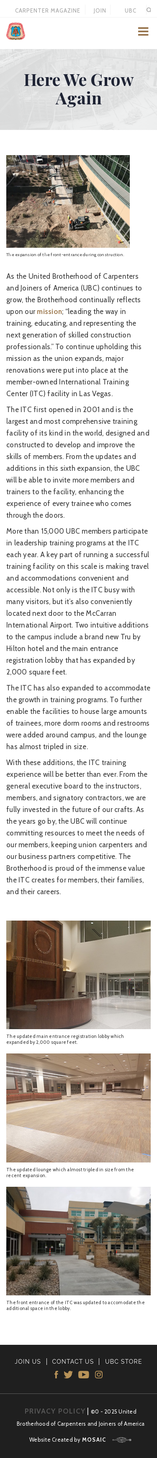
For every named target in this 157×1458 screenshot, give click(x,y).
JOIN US (100, 11)
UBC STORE (131, 11)
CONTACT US (73, 1361)
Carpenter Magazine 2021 (47, 11)
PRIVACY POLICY (55, 1411)
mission (49, 311)
